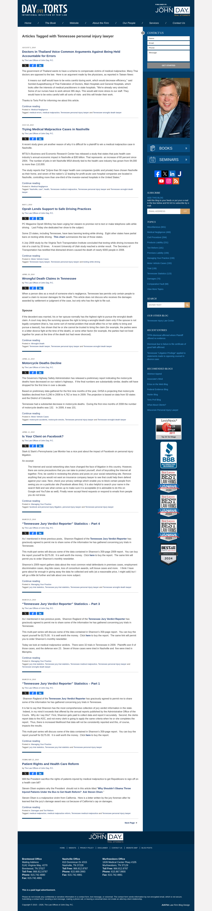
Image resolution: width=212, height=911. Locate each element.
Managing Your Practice (41, 504)
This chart (60, 237)
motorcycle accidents (38, 420)
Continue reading (31, 106)
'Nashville (33, 189)
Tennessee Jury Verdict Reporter (108, 539)
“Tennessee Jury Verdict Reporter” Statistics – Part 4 (61, 523)
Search (187, 304)
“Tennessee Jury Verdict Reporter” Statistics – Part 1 (61, 683)
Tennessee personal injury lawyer (75, 112)
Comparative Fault (157, 284)
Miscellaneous (156, 227)
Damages (35, 810)
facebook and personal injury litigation (45, 507)
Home (28, 23)
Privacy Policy (87, 848)
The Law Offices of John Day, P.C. (58, 905)
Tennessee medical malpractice (63, 189)
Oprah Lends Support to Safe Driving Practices (56, 209)
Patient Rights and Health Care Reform (50, 764)
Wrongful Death (37, 343)
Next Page (130, 823)
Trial (151, 268)
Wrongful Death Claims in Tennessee (49, 278)
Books (165, 148)
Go (185, 211)
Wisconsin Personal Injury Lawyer (162, 409)
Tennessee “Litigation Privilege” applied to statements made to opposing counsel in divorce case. (166, 355)
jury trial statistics (36, 587)
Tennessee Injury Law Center (160, 320)
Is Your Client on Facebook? (43, 436)
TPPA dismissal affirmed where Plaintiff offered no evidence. (168, 336)
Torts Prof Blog (154, 399)
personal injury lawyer (72, 507)
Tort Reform (49, 810)
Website (74, 23)
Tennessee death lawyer (39, 346)
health (46, 189)
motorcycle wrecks (56, 420)
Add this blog (155, 198)
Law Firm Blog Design (176, 905)
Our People (129, 23)
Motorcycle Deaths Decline (41, 363)
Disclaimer (103, 848)
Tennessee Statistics (159, 273)
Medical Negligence (39, 110)
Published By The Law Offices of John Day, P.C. (172, 10)
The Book (50, 23)
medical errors (35, 112)
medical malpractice (51, 112)
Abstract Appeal (154, 373)
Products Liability (157, 242)
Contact (179, 23)
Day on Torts (44, 10)
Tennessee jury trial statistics (57, 587)
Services (154, 23)
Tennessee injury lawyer (39, 262)
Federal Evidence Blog (157, 389)
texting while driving (91, 262)
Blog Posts (146, 848)
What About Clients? (156, 404)
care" (41, 189)
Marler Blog (152, 394)
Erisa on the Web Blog (157, 383)
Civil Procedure (157, 237)
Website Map (131, 848)
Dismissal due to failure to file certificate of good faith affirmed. (166, 345)
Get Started (168, 65)
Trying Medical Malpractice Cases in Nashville (56, 129)
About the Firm (100, 23)
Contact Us (117, 848)
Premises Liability (158, 253)
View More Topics (155, 289)
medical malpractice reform (58, 813)
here (92, 555)
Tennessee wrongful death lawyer (107, 112)
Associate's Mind (155, 378)
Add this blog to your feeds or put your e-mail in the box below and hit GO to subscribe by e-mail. (168, 203)
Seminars (169, 160)
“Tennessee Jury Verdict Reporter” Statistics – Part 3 (61, 604)
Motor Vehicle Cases (40, 259)
